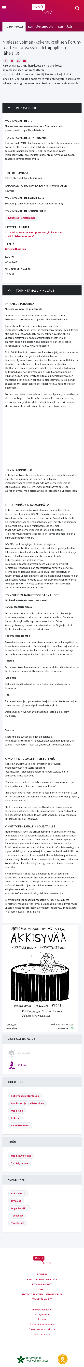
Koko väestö (18, 1193)
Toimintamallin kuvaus (31, 290)
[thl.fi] (34, 1359)
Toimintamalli (14, 26)
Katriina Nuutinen (15, 249)
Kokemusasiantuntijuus (25, 1095)
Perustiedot (22, 107)
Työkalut (42, 1289)
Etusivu (42, 1274)
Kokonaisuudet (42, 1284)
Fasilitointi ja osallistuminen (27, 1103)
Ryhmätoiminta (20, 1125)
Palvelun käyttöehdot (42, 1324)
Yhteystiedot (42, 1314)
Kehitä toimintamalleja (42, 1279)
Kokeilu (15, 1118)
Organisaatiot (19, 1208)
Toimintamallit (42, 1299)
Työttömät (17, 1223)
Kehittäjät (65, 26)
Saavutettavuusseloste (42, 1329)
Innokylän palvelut (42, 1309)
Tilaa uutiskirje (42, 1334)
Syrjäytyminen (19, 1163)
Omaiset (16, 1200)
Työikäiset (17, 1215)
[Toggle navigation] (4, 7)
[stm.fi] (62, 1359)
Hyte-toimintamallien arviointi (42, 1294)
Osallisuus (17, 1110)
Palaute (42, 1319)
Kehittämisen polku (40, 26)
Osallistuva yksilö (21, 1155)
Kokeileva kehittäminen (22, 217)
